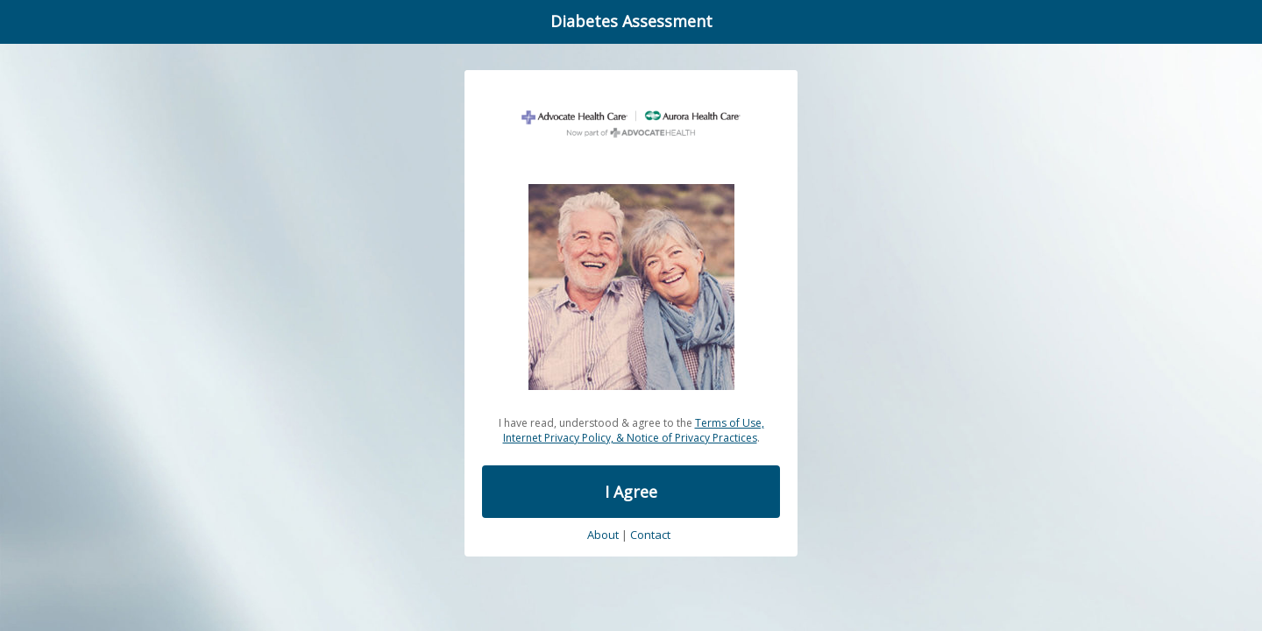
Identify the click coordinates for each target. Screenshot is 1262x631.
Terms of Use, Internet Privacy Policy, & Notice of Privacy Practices (633, 430)
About (603, 535)
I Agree (631, 491)
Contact (650, 535)
